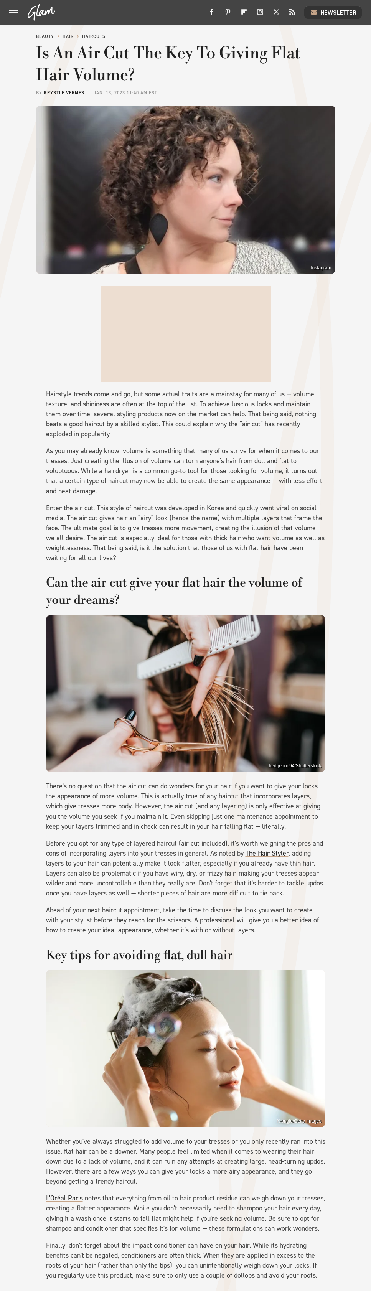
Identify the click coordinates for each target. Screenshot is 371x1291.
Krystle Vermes (64, 93)
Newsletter (333, 12)
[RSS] (292, 14)
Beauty (45, 36)
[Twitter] (276, 14)
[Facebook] (212, 14)
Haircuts (94, 36)
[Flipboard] (244, 14)
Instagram (321, 267)
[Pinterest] (228, 14)
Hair (68, 36)
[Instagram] (260, 14)
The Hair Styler (267, 853)
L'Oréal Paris (64, 1198)
